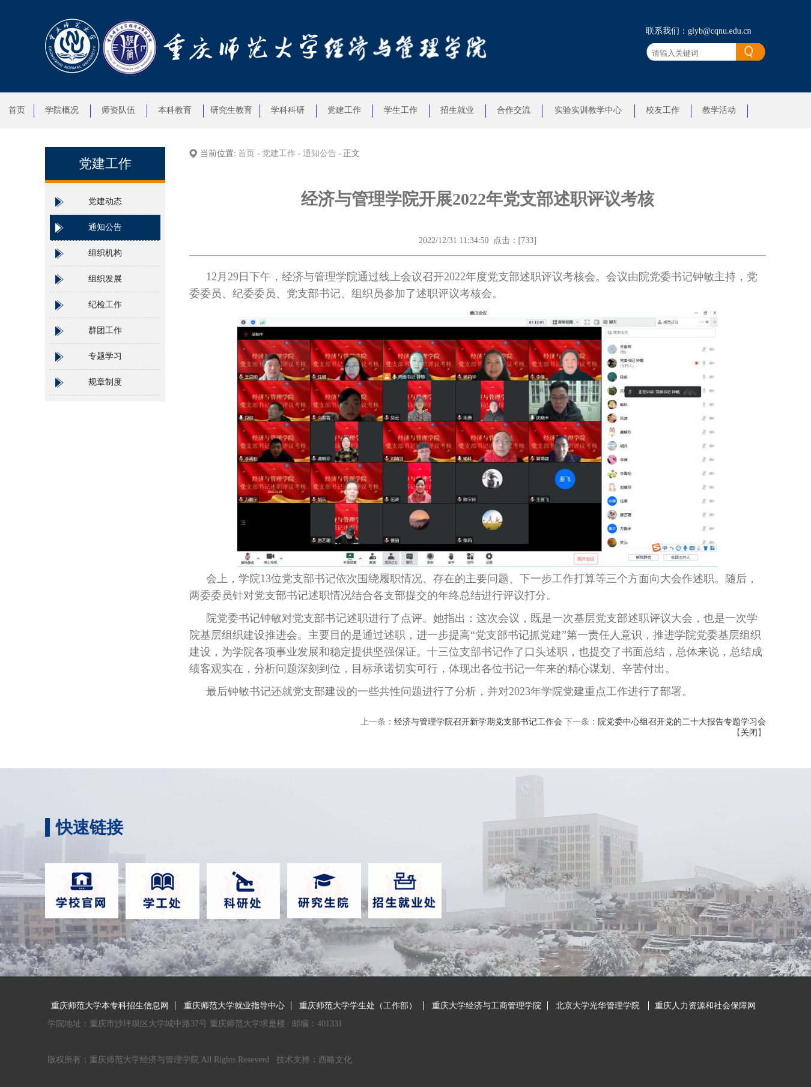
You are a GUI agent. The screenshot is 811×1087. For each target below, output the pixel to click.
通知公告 (105, 227)
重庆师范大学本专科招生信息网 (110, 1005)
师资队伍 (118, 110)
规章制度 (105, 382)
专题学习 (105, 356)
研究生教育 (231, 110)
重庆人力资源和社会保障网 (705, 1005)
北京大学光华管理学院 (599, 1005)
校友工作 (662, 110)
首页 (16, 110)
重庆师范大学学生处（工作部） (358, 1005)
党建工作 (344, 110)
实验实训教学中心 (588, 110)
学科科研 (288, 110)
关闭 (749, 732)
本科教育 (175, 110)
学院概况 (62, 110)
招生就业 (457, 110)
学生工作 (401, 110)
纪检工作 (105, 304)
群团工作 (105, 330)
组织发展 (105, 278)
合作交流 (513, 110)
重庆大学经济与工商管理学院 (486, 1005)
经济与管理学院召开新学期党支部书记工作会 (478, 721)
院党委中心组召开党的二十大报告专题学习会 (682, 721)
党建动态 (105, 201)
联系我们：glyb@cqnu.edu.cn (698, 30)
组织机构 (105, 252)
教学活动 (719, 110)
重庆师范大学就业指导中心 (234, 1005)
